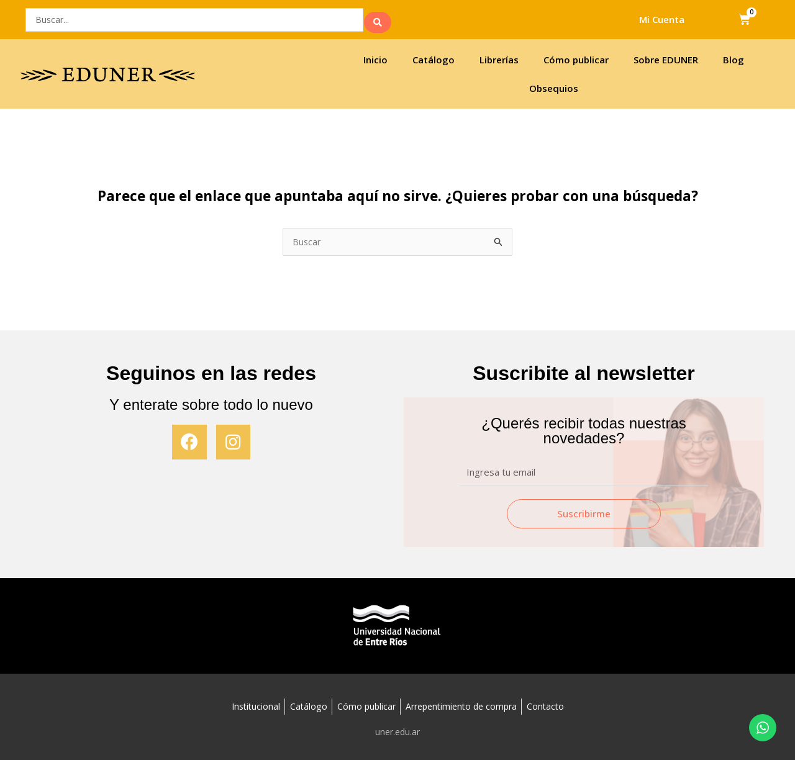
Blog (733, 56)
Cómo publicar (576, 56)
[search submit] (377, 18)
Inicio (375, 56)
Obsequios (553, 85)
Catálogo (433, 56)
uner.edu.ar (398, 730)
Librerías (499, 56)
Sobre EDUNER (666, 56)
